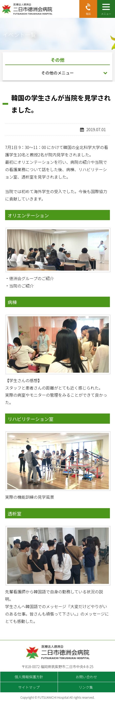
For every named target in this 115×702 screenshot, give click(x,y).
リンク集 (86, 687)
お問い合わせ (86, 676)
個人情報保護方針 (29, 676)
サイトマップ (29, 687)
